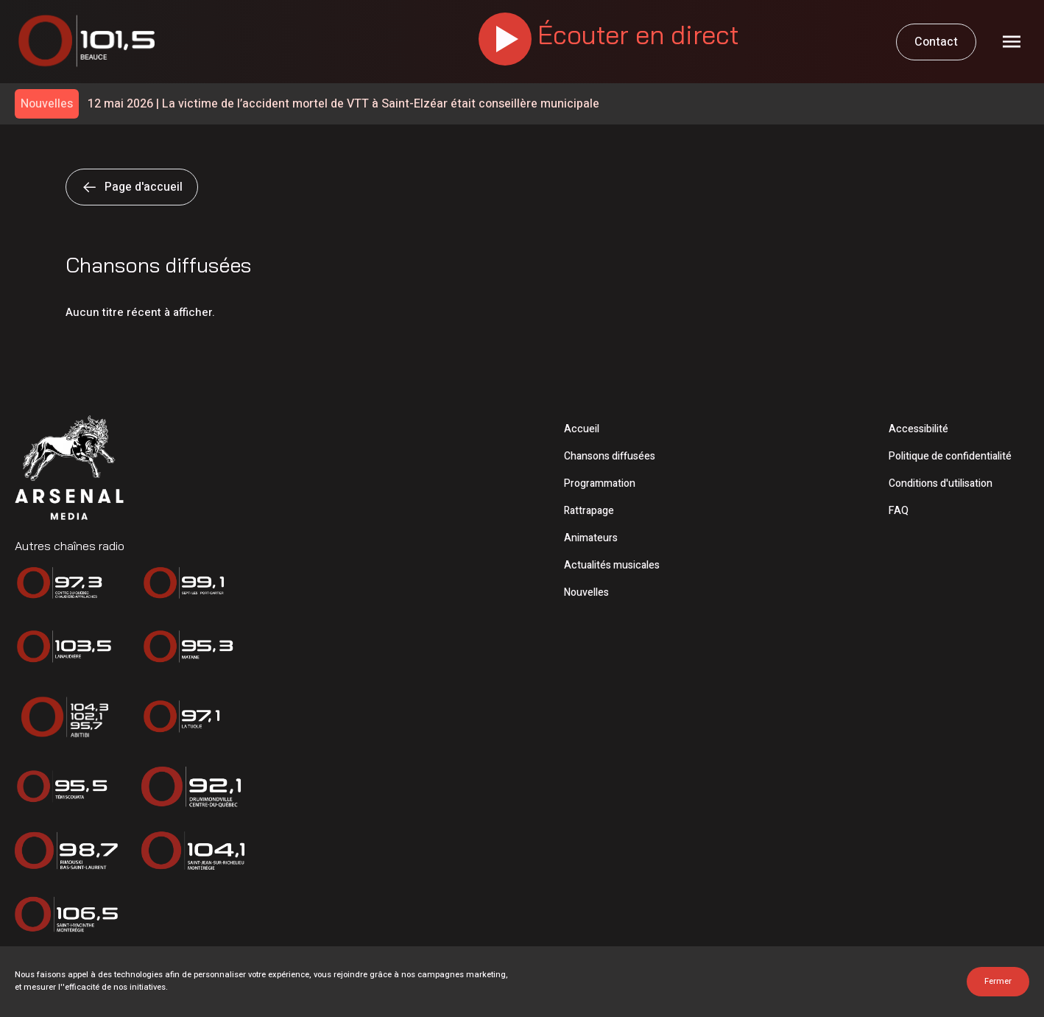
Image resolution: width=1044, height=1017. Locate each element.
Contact (936, 42)
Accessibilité (918, 429)
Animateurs (591, 538)
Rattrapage (589, 510)
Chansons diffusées (609, 456)
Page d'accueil (132, 187)
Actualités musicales (612, 565)
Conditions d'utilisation (940, 483)
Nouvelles (586, 592)
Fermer (998, 981)
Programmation (599, 483)
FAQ (899, 510)
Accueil (581, 429)
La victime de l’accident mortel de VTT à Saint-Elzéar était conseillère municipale (343, 104)
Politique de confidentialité (950, 456)
